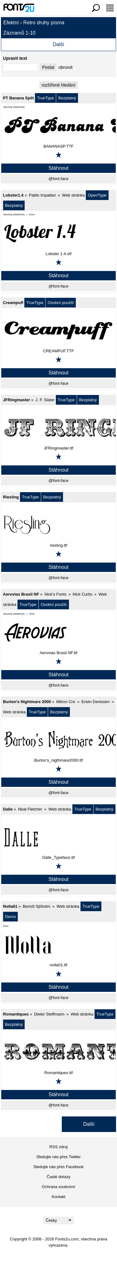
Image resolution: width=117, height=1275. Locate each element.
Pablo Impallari (42, 195)
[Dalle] (58, 837)
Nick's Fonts (55, 594)
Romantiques (16, 1014)
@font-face (59, 178)
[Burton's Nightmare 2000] (58, 739)
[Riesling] (58, 524)
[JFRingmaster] (58, 427)
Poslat (48, 67)
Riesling (11, 497)
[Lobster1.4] (58, 233)
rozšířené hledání (58, 85)
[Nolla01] (58, 944)
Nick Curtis (82, 594)
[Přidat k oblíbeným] (59, 155)
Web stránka (73, 195)
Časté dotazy (59, 1176)
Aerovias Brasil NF (21, 594)
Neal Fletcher (30, 809)
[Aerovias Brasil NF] (58, 632)
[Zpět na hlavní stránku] (18, 8)
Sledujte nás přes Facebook (58, 1166)
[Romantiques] (58, 1052)
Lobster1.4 (13, 195)
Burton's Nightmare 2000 (27, 701)
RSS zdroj (58, 1146)
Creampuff (13, 302)
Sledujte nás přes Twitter (58, 1156)
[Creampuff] (58, 330)
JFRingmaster (16, 399)
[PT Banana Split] (58, 125)
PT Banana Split (18, 98)
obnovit (65, 67)
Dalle (8, 809)
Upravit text (15, 58)
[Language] (58, 1220)
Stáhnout (58, 168)
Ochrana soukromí (58, 1186)
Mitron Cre (65, 701)
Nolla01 (10, 906)
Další (58, 44)
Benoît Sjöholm (36, 906)
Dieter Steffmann (49, 1014)
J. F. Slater (45, 399)
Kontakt (58, 1196)
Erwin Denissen (95, 701)
